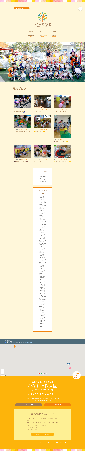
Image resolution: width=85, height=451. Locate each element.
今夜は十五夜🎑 (19, 112)
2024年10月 (42, 224)
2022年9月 (42, 263)
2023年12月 (42, 240)
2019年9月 (42, 317)
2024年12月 (42, 221)
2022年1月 (42, 276)
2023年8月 (42, 246)
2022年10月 (42, 262)
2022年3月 (42, 273)
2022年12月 (42, 259)
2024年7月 (43, 229)
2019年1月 (42, 328)
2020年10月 (42, 300)
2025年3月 (42, 216)
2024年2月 (42, 237)
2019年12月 (42, 312)
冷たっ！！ (37, 161)
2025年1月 (42, 220)
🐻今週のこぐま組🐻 (21, 161)
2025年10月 (42, 205)
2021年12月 (42, 278)
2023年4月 (42, 252)
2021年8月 (42, 284)
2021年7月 (42, 285)
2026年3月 (42, 198)
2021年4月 (42, 290)
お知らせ (42, 178)
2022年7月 (43, 267)
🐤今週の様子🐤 (39, 131)
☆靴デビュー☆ (39, 112)
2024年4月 (42, 234)
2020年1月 (42, 311)
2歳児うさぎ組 (42, 176)
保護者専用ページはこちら (42, 434)
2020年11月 (42, 298)
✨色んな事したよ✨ (61, 112)
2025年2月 (42, 218)
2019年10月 (42, 315)
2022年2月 (42, 274)
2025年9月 (42, 207)
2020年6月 (42, 306)
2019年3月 (42, 325)
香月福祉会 (29, 405)
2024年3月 (42, 235)
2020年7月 (42, 304)
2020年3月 (42, 309)
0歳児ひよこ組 (42, 181)
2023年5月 (42, 251)
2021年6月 (42, 287)
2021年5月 (42, 289)
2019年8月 (42, 318)
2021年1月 (42, 295)
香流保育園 (57, 405)
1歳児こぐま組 (42, 180)
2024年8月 (42, 227)
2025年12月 (42, 202)
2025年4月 (42, 215)
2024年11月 (42, 223)
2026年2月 (42, 199)
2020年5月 (42, 307)
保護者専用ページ (21, 8)
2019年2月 (42, 326)
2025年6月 (42, 212)
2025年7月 (43, 210)
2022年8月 (42, 265)
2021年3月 (42, 292)
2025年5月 (42, 213)
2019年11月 (42, 314)
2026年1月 (42, 201)
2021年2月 (42, 293)
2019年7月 (42, 320)
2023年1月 (42, 257)
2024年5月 (42, 232)
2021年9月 (42, 282)
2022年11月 (42, 260)
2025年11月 (42, 204)
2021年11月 (42, 279)
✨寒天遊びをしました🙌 (62, 161)
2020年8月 (42, 303)
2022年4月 (42, 271)
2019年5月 (42, 322)
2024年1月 (42, 238)
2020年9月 (42, 301)
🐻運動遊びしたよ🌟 (61, 142)
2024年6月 (42, 231)
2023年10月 (42, 243)
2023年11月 (42, 242)
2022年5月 (42, 270)
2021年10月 (42, 281)
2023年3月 (42, 254)
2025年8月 (42, 209)
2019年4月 (42, 323)
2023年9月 (42, 245)
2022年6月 (42, 268)
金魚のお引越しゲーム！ (22, 131)
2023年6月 (42, 249)
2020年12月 (42, 296)
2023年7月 (43, 248)
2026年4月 (42, 196)
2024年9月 (42, 226)
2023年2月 (42, 256)
